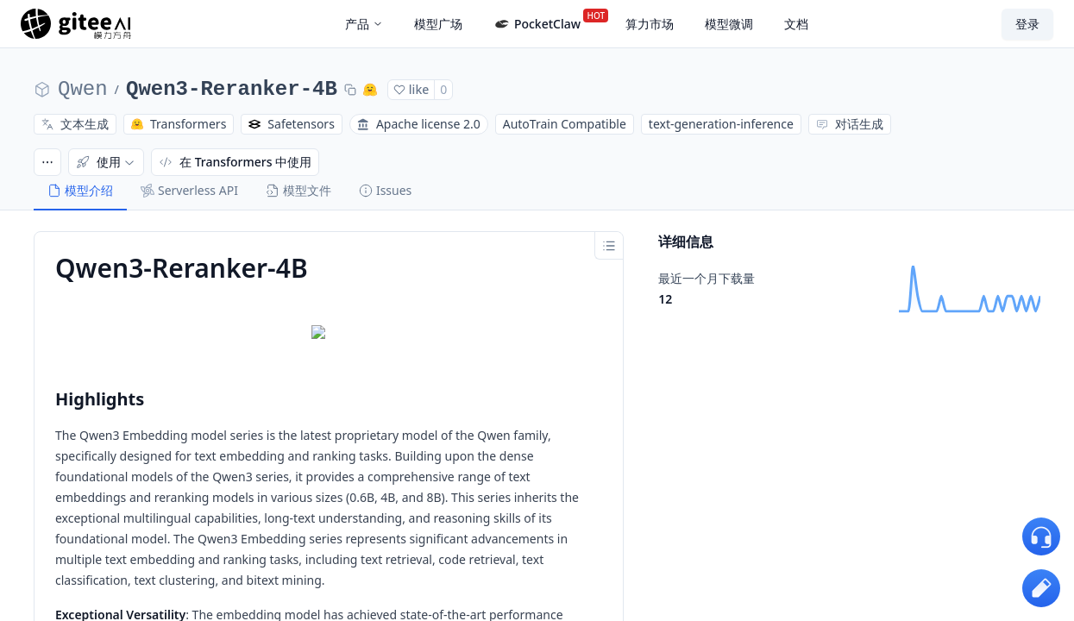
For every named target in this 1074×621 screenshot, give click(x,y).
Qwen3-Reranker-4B (231, 89)
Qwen (83, 89)
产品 (364, 24)
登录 (1027, 24)
